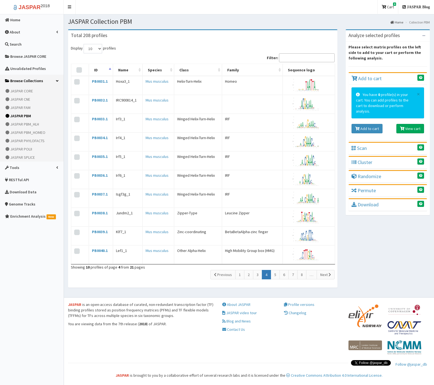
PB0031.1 (100, 81)
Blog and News (236, 321)
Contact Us (233, 329)
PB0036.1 (100, 175)
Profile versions (299, 304)
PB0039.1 (100, 231)
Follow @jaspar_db (411, 364)
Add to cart (367, 78)
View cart (410, 128)
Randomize (366, 176)
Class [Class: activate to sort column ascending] (184, 69)
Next (325, 274)
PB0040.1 (100, 250)
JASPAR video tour (239, 312)
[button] (70, 7)
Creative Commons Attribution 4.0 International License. (334, 375)
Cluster (362, 162)
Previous (223, 274)
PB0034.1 (100, 137)
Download (365, 204)
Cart (389, 5)
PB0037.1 (100, 194)
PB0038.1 (100, 212)
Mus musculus (157, 81)
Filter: (301, 57)
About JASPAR (236, 304)
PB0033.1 (100, 118)
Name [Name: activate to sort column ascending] (123, 69)
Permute (364, 190)
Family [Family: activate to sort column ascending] (233, 69)
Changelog (295, 312)
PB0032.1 (100, 100)
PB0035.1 (100, 156)
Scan (359, 148)
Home (396, 22)
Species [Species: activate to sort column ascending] (155, 69)
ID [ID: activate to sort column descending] (96, 69)
